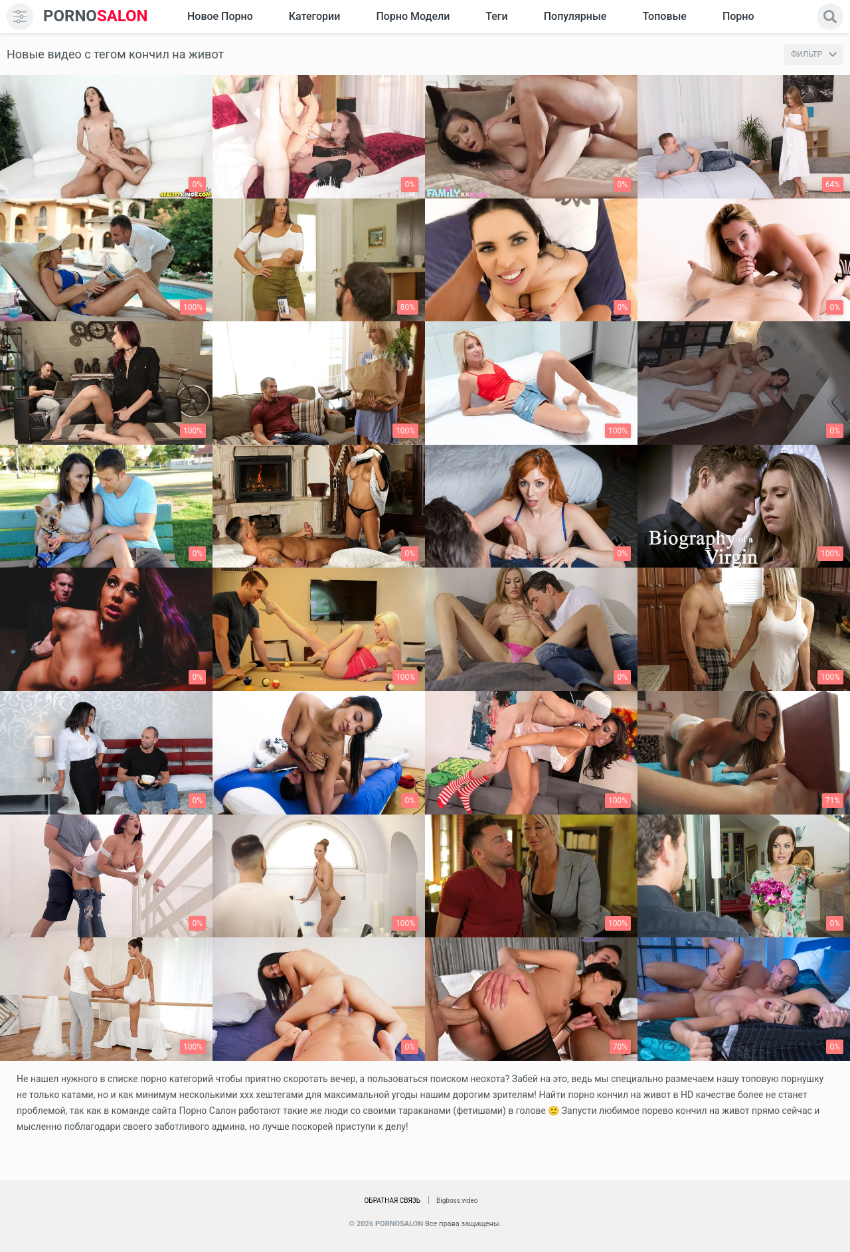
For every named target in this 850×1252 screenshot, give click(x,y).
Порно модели (413, 16)
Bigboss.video (456, 1200)
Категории (315, 16)
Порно (738, 16)
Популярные (575, 16)
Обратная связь (392, 1200)
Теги (496, 16)
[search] (830, 16)
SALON (95, 16)
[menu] (20, 16)
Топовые (664, 16)
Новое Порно (220, 16)
